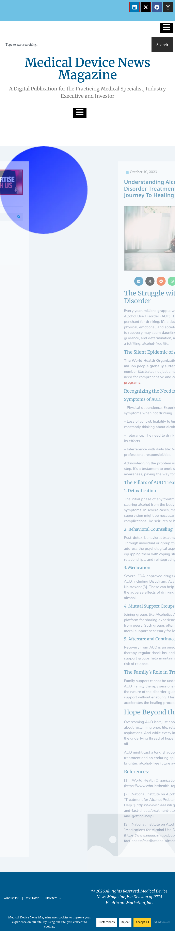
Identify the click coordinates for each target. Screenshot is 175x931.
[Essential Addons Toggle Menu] (166, 28)
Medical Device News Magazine (87, 69)
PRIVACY (53, 898)
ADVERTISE (11, 898)
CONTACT (32, 898)
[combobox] (76, 44)
